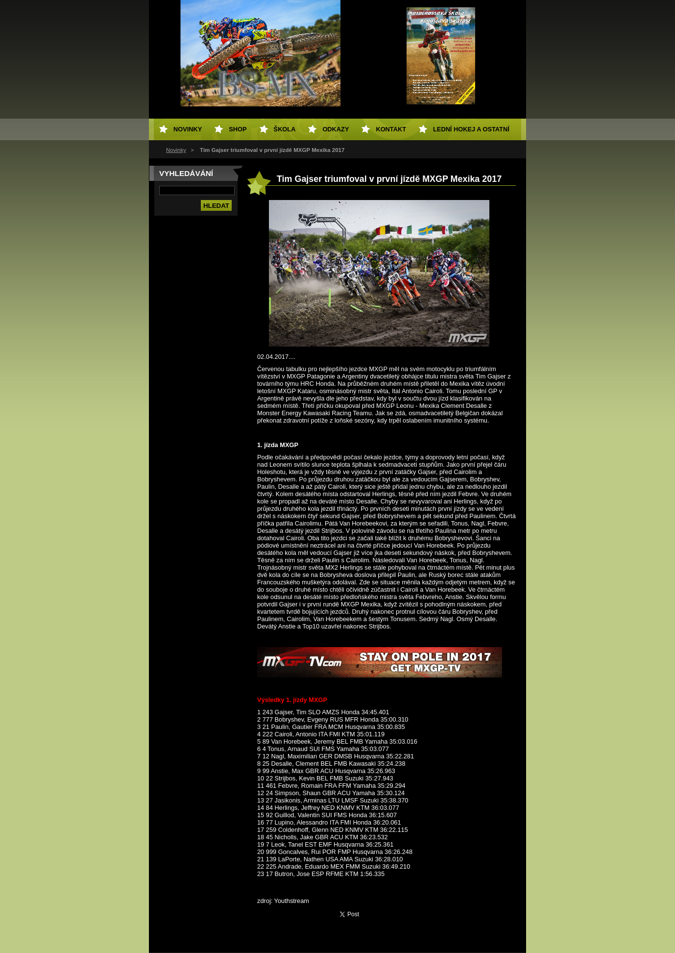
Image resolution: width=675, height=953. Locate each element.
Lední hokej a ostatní (471, 129)
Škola (285, 129)
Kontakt (391, 129)
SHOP (237, 129)
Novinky (176, 150)
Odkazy (335, 129)
